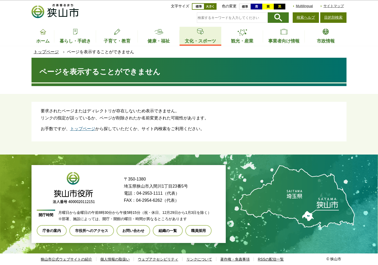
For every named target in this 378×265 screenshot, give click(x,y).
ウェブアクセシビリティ (158, 259)
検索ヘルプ (306, 17)
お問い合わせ (133, 231)
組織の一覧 (168, 231)
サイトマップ (333, 6)
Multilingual (304, 6)
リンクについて (199, 259)
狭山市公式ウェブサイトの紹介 (66, 259)
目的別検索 (333, 17)
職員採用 (198, 231)
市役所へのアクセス (91, 231)
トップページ (46, 52)
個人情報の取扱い (115, 259)
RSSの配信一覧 (271, 259)
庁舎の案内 (52, 231)
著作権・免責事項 (235, 259)
